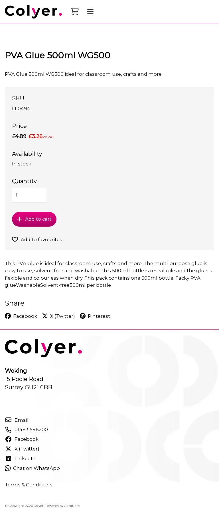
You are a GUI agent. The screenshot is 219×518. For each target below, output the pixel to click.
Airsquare (72, 510)
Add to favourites (37, 244)
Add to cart (34, 223)
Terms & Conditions (28, 489)
